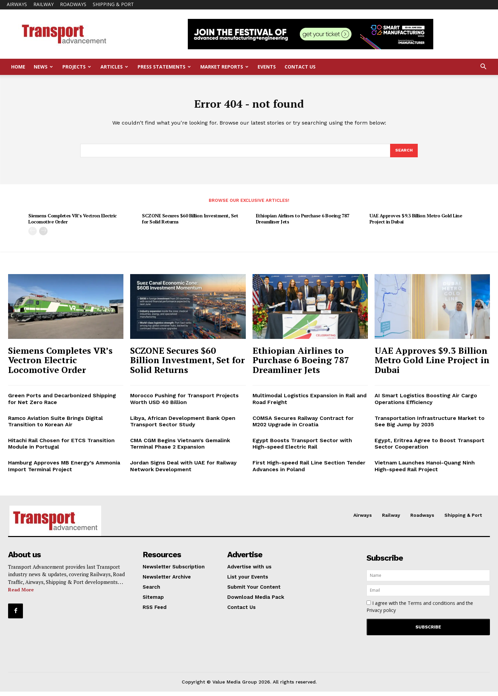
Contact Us (300, 66)
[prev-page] (32, 235)
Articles (114, 66)
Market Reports (224, 66)
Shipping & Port (113, 4)
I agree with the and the (420, 611)
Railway (43, 4)
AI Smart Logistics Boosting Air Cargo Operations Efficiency (426, 403)
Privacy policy (381, 614)
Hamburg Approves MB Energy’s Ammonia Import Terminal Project (64, 470)
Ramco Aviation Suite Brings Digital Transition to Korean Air (55, 425)
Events (267, 66)
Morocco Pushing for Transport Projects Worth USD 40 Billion (184, 403)
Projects (76, 66)
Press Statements (164, 66)
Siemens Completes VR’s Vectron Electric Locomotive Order (72, 223)
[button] (483, 67)
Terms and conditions (431, 607)
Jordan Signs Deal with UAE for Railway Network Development (183, 470)
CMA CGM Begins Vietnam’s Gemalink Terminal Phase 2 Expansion (180, 447)
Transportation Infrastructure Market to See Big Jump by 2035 (430, 425)
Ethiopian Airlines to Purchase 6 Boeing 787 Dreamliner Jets (303, 223)
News (43, 66)
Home (18, 66)
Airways (17, 4)
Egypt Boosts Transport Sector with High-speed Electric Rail (302, 447)
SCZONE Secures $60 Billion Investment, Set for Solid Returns (190, 223)
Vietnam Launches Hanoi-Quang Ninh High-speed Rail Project (425, 470)
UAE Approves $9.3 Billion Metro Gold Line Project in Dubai (416, 223)
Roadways (73, 4)
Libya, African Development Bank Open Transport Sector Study (182, 425)
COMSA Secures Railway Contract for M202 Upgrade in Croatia (303, 425)
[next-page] (43, 235)
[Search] (403, 154)
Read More (21, 594)
